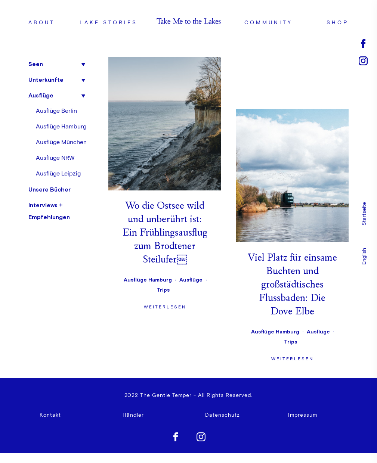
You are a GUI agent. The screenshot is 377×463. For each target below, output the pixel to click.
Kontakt (50, 416)
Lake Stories (108, 22)
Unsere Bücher (49, 189)
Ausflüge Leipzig (58, 174)
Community (268, 22)
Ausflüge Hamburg (61, 127)
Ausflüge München (61, 142)
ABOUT (41, 22)
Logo (188, 23)
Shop (338, 22)
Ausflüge (40, 95)
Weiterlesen (164, 186)
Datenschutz (222, 416)
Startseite (364, 214)
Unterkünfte (46, 79)
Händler (133, 416)
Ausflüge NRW (55, 158)
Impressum (302, 416)
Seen (35, 63)
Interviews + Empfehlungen (49, 211)
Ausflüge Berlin (56, 111)
